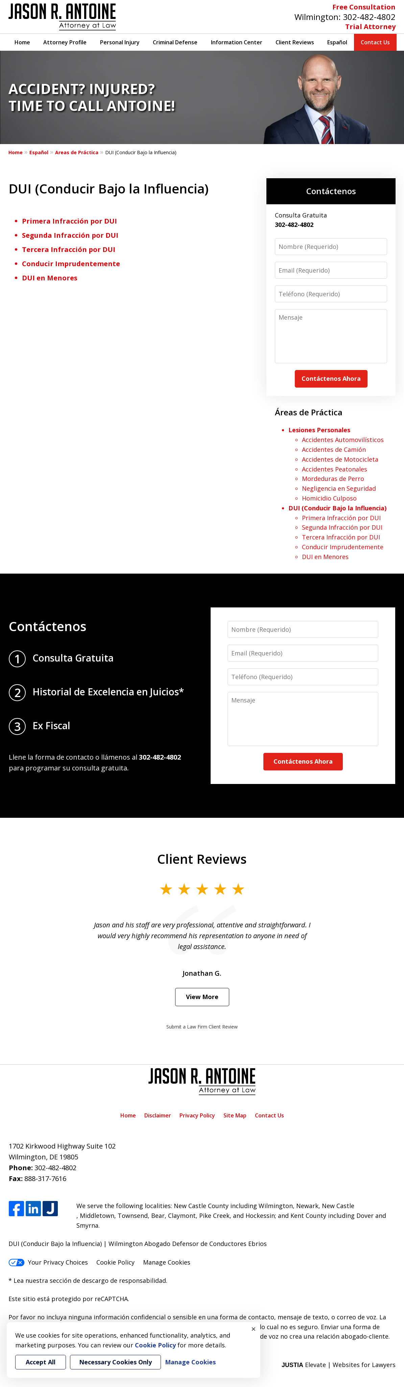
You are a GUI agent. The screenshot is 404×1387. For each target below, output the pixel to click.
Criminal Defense (175, 42)
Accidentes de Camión (334, 449)
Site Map (234, 1115)
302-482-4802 (369, 16)
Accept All (40, 1362)
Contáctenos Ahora (331, 378)
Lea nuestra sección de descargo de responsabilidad (90, 1280)
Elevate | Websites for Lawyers (339, 1365)
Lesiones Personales (319, 430)
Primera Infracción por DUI (69, 221)
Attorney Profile (65, 42)
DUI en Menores (49, 277)
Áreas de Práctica (308, 412)
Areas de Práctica (76, 152)
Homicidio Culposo (329, 498)
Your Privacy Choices (48, 1262)
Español (337, 42)
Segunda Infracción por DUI (70, 235)
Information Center (236, 42)
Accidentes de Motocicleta (340, 459)
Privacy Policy (197, 1115)
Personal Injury (120, 42)
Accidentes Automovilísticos (343, 440)
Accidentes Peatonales (334, 469)
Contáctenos (331, 191)
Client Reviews (295, 42)
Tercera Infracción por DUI (68, 249)
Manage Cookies (166, 1262)
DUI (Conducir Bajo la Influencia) (337, 508)
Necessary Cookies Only (115, 1362)
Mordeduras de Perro (333, 479)
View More (202, 997)
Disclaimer (157, 1115)
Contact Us (375, 42)
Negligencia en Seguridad (339, 488)
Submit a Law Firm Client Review (202, 1026)
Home (22, 42)
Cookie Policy (115, 1262)
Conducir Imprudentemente (71, 263)
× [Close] (253, 1329)
